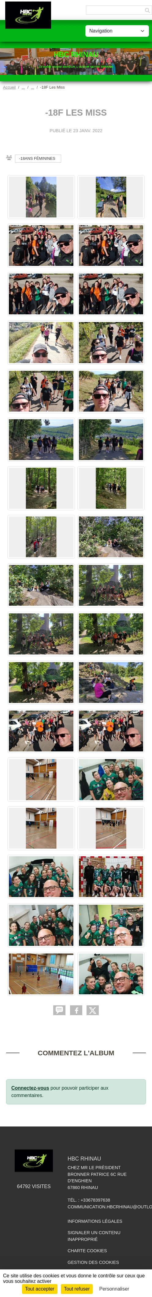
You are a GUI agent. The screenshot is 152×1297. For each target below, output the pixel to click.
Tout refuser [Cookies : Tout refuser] (77, 1288)
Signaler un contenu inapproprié (94, 1236)
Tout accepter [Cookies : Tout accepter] (39, 1288)
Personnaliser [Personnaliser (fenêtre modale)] (114, 1288)
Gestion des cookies (93, 1262)
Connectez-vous (30, 1088)
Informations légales (95, 1221)
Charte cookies (87, 1250)
